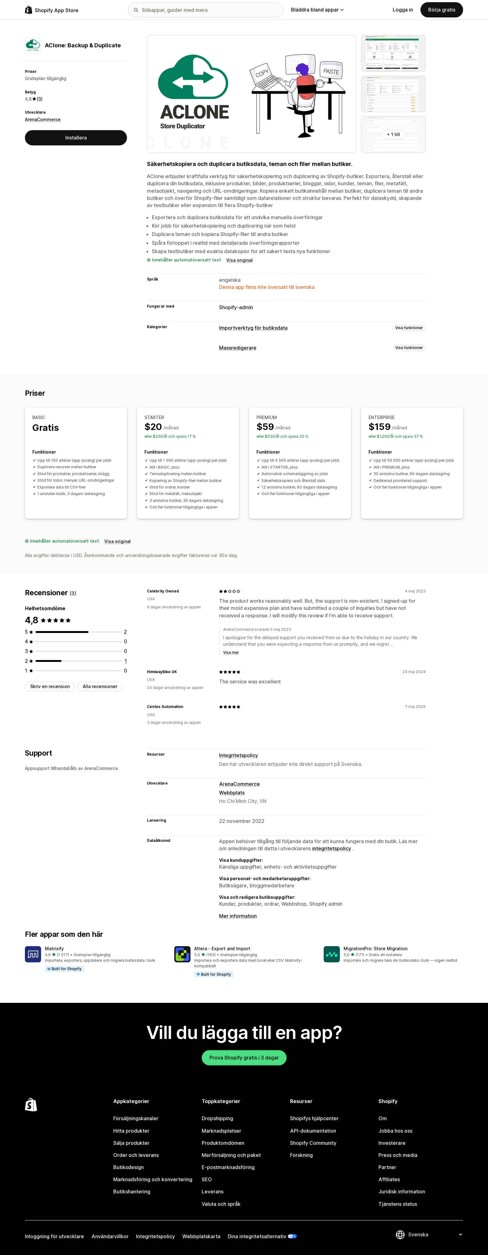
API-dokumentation (313, 1131)
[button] (94, 959)
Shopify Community (313, 1143)
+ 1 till (393, 134)
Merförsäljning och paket (231, 1155)
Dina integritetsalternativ (257, 1236)
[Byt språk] (435, 1234)
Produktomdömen (223, 1143)
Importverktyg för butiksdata (253, 328)
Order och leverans (136, 1155)
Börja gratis (441, 10)
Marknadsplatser (221, 1131)
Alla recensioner (100, 686)
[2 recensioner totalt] (125, 632)
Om (382, 1118)
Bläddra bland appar (317, 10)
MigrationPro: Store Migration (375, 948)
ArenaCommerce (43, 119)
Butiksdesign (128, 1167)
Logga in (403, 10)
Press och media (397, 1155)
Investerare (392, 1143)
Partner (387, 1167)
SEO (207, 1179)
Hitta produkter (131, 1131)
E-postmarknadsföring (228, 1167)
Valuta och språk (221, 1204)
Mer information (238, 916)
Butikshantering (131, 1191)
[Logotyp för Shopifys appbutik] (51, 10)
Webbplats (232, 793)
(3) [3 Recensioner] (40, 98)
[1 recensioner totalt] (125, 661)
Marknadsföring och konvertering (152, 1179)
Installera (76, 137)
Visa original (239, 260)
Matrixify (54, 948)
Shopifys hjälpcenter (314, 1118)
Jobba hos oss (395, 1131)
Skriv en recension (50, 686)
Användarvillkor (110, 1236)
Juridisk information (401, 1191)
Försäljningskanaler (135, 1118)
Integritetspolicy (238, 755)
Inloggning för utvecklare (54, 1236)
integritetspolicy (331, 848)
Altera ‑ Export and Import (222, 948)
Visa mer (231, 652)
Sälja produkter (131, 1143)
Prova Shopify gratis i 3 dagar (244, 1057)
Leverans (212, 1191)
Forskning (301, 1155)
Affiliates (389, 1179)
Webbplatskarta (201, 1236)
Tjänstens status (397, 1204)
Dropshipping (217, 1118)
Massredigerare (237, 348)
